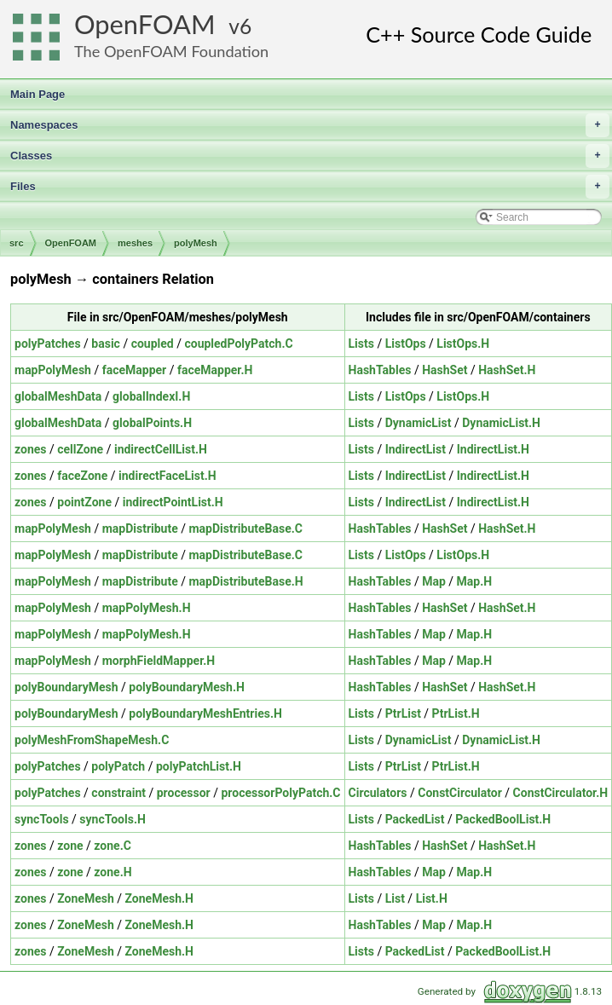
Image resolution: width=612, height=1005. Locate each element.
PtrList (403, 713)
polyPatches (47, 343)
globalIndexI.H (151, 396)
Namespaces (309, 125)
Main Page (37, 94)
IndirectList (415, 449)
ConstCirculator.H (561, 793)
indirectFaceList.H (167, 475)
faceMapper (134, 370)
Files (309, 187)
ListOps (405, 343)
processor (184, 793)
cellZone (80, 449)
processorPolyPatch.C (280, 793)
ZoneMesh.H (159, 898)
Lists (361, 343)
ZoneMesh (85, 898)
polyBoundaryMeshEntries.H (205, 713)
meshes (135, 243)
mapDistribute (140, 528)
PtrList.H (456, 713)
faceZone (82, 475)
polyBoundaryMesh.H (187, 687)
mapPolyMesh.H (146, 608)
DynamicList (418, 423)
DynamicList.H (501, 423)
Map (434, 581)
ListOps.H (462, 343)
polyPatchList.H (198, 766)
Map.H (475, 581)
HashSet (444, 370)
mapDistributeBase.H (245, 581)
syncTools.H (112, 819)
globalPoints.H (152, 423)
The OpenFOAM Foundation (171, 51)
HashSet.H (506, 370)
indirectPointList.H (173, 502)
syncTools (41, 819)
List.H (431, 898)
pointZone (84, 502)
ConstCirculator (460, 793)
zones (30, 449)
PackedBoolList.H (503, 819)
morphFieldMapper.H (158, 660)
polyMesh (195, 243)
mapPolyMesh (52, 370)
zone (70, 845)
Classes (309, 156)
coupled (152, 343)
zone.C (112, 845)
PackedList (415, 819)
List (395, 898)
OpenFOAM (145, 24)
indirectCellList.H (160, 449)
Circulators (378, 793)
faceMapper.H (214, 370)
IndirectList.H (493, 449)
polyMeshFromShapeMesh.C (91, 740)
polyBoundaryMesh (66, 687)
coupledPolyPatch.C (238, 343)
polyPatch (118, 766)
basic (105, 343)
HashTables (380, 370)
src (16, 243)
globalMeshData (57, 396)
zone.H (112, 872)
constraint (118, 793)
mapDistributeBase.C (245, 528)
